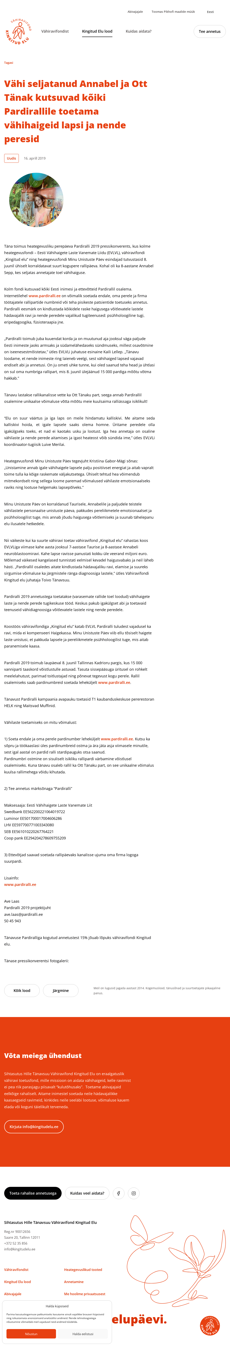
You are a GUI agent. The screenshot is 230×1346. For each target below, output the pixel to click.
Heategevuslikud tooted (83, 1269)
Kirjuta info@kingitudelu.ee (34, 1126)
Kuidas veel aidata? (87, 1193)
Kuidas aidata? (138, 31)
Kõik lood (22, 990)
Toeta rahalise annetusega (32, 1193)
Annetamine (74, 1281)
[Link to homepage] (18, 31)
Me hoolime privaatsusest (84, 1294)
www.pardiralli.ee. (117, 738)
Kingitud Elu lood (97, 31)
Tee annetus (210, 31)
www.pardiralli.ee (45, 295)
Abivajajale (135, 12)
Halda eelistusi (82, 1334)
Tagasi (8, 63)
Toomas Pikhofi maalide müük (173, 12)
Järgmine (61, 990)
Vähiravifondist (55, 31)
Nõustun (31, 1334)
